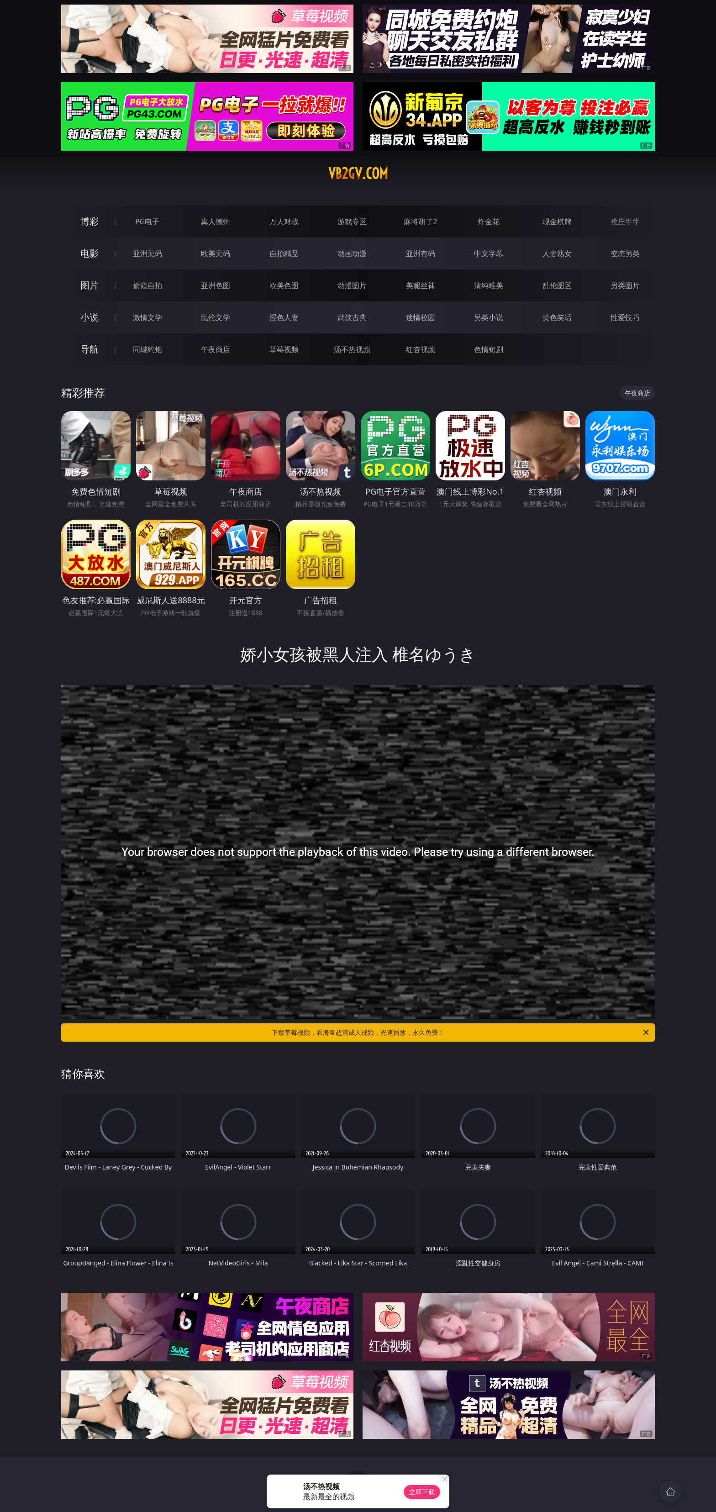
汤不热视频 (352, 349)
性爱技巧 (625, 317)
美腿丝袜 (420, 285)
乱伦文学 (215, 317)
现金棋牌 (557, 221)
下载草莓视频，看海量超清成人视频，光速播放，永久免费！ (461, 1032)
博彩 (89, 221)
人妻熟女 (557, 253)
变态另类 (625, 253)
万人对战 (284, 221)
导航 (89, 349)
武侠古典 (352, 317)
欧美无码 (215, 253)
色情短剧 (488, 349)
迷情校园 (420, 317)
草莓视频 (284, 349)
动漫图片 (352, 285)
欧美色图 (284, 285)
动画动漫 (352, 253)
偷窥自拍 (147, 285)
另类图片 (625, 285)
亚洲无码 (147, 253)
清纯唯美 (488, 285)
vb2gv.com (358, 173)
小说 (89, 317)
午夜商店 (215, 349)
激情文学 (147, 317)
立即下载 (422, 1491)
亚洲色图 (215, 285)
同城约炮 (147, 349)
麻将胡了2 (420, 221)
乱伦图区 (557, 285)
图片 (89, 285)
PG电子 (147, 221)
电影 (89, 253)
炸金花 (489, 221)
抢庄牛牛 (625, 221)
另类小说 (488, 317)
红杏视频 (420, 349)
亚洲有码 (420, 253)
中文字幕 (488, 253)
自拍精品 (284, 253)
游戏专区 (352, 221)
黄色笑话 (557, 317)
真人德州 (215, 221)
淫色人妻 (284, 317)
